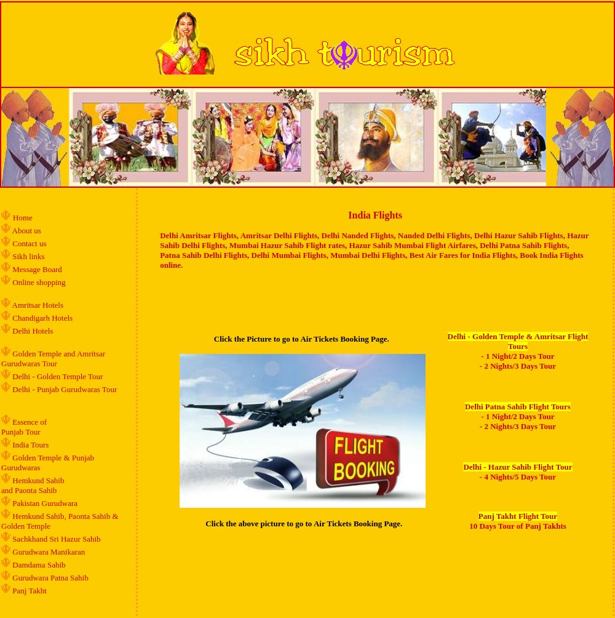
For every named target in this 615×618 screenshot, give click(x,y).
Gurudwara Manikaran (48, 551)
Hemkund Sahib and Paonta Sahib (32, 485)
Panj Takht (29, 590)
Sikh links (28, 256)
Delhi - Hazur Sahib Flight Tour (517, 467)
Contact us (28, 243)
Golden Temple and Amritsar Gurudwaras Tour (53, 358)
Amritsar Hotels (37, 305)
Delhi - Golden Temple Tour (57, 376)
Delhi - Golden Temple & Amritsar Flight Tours (518, 341)
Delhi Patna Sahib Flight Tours (518, 406)
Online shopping (38, 282)
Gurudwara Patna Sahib (50, 577)
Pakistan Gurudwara (44, 503)
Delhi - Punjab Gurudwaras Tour (64, 389)
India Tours (30, 444)
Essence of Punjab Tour (24, 426)
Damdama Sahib (38, 564)
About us (26, 230)
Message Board (37, 269)
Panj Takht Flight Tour (517, 516)
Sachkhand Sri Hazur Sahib (56, 539)
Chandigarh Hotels (43, 318)
